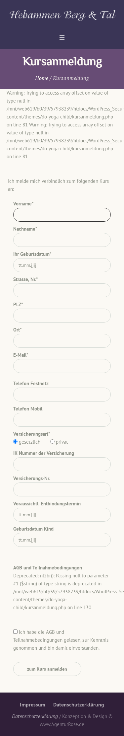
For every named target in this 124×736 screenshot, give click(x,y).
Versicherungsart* (31, 434)
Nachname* (25, 229)
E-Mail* (20, 355)
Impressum (32, 704)
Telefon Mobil (27, 408)
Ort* (17, 330)
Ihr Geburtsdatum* (32, 254)
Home (41, 78)
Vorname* (23, 203)
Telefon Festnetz (31, 383)
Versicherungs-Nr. (31, 478)
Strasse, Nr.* (25, 279)
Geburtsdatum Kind (33, 529)
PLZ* (18, 304)
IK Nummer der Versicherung (43, 453)
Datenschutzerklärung (78, 704)
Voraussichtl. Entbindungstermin (47, 503)
